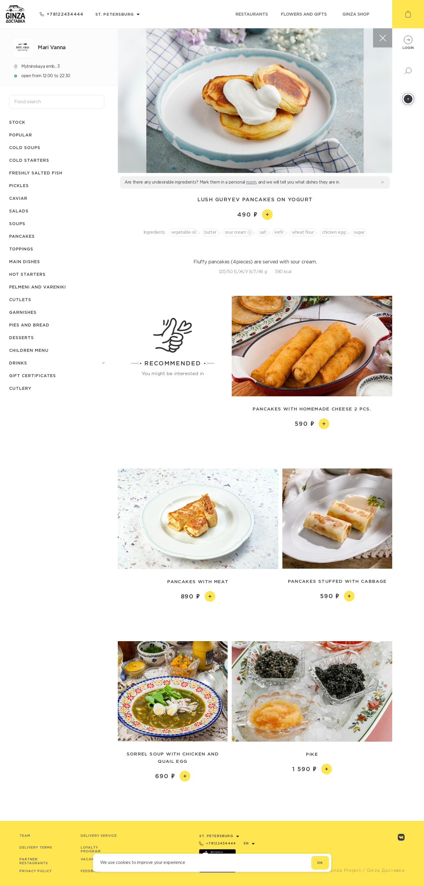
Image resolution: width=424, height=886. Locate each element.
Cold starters (29, 160)
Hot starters (27, 274)
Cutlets (20, 299)
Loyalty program (91, 849)
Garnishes (23, 312)
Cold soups (24, 147)
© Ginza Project (342, 870)
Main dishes (24, 261)
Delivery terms (35, 847)
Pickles (19, 185)
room (251, 182)
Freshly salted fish (35, 173)
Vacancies (92, 859)
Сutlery (20, 388)
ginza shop (355, 14)
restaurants (252, 14)
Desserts (21, 337)
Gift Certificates (32, 375)
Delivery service (99, 835)
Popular (20, 135)
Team (24, 835)
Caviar (18, 198)
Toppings (21, 249)
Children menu (29, 350)
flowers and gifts (304, 14)
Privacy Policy (35, 871)
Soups (17, 223)
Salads (19, 211)
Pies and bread (29, 325)
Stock (17, 122)
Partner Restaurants (33, 861)
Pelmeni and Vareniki (37, 287)
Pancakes (22, 236)
